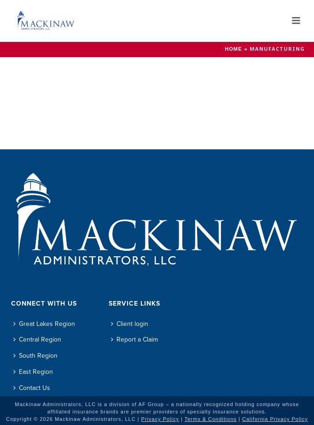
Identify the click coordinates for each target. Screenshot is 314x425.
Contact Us (31, 388)
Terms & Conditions (211, 419)
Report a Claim (134, 339)
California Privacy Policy (275, 419)
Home (233, 49)
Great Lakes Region (44, 324)
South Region (35, 355)
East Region (33, 372)
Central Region (37, 339)
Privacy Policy (160, 419)
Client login (129, 324)
